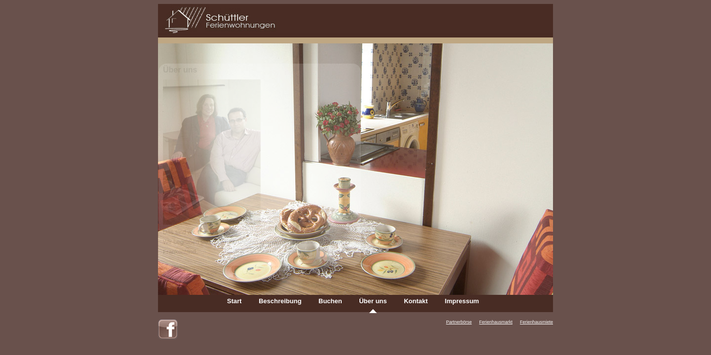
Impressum (462, 301)
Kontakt (416, 301)
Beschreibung (280, 301)
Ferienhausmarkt (496, 322)
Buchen (330, 301)
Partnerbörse (459, 322)
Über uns (373, 301)
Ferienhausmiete (536, 322)
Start (234, 301)
